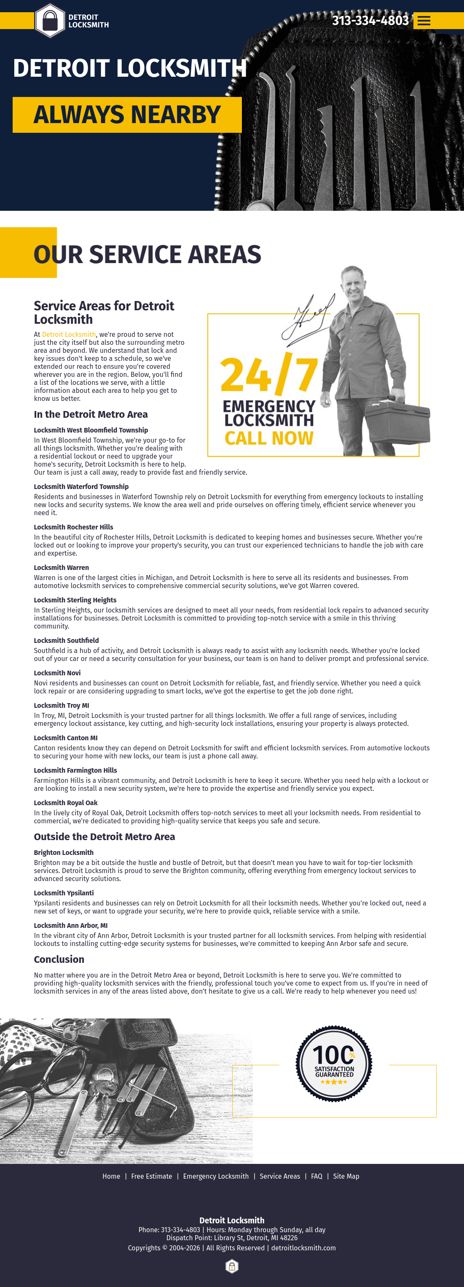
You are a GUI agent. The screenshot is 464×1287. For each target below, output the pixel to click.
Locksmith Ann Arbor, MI (71, 926)
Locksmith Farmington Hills (75, 770)
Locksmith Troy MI (61, 705)
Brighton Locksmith (64, 853)
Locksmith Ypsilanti (64, 893)
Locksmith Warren (61, 568)
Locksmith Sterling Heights (75, 600)
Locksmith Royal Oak (66, 803)
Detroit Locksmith (69, 334)
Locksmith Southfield (66, 641)
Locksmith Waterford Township (81, 487)
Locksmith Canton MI (66, 738)
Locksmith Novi (57, 673)
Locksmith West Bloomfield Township (91, 430)
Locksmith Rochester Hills (73, 527)
